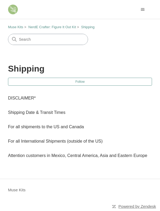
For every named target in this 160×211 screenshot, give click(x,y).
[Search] (48, 39)
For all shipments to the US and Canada (46, 127)
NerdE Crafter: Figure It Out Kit (52, 27)
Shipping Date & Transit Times (36, 112)
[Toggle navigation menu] (142, 9)
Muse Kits (15, 27)
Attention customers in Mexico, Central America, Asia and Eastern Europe (77, 155)
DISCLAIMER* (22, 98)
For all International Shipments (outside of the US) (55, 141)
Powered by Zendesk (137, 206)
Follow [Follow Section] (80, 82)
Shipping (88, 27)
